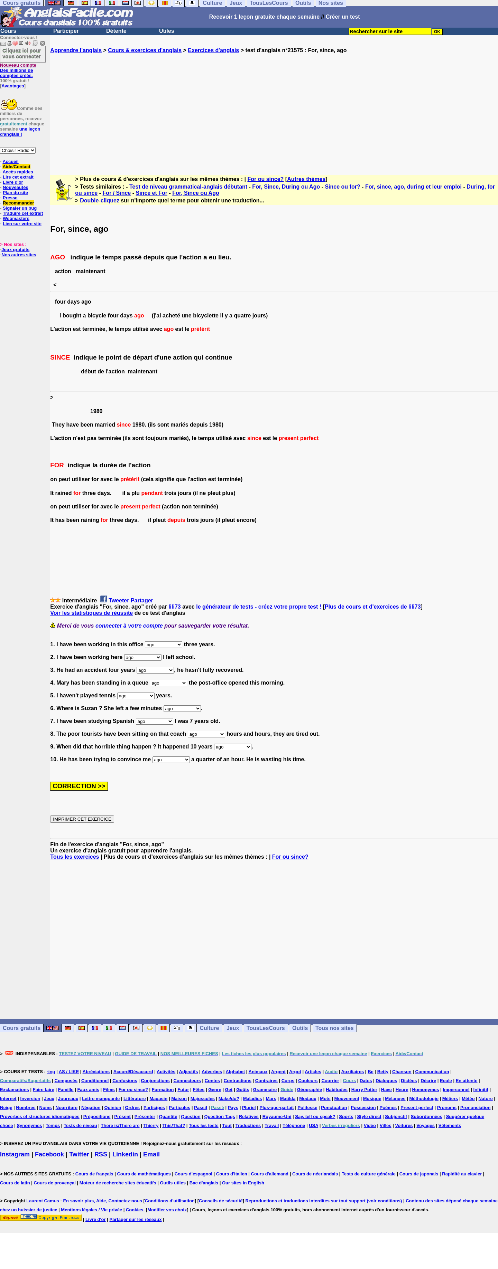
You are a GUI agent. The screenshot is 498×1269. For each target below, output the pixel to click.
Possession (363, 1107)
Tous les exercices (74, 857)
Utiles (166, 31)
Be (371, 1071)
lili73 (174, 607)
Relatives (249, 1116)
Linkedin (125, 1154)
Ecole (446, 1080)
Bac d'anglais (204, 1182)
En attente (467, 1080)
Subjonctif (396, 1116)
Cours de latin (15, 1182)
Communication (432, 1071)
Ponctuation (334, 1107)
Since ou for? (342, 187)
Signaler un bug (20, 208)
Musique (372, 1098)
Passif (200, 1107)
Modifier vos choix (167, 1209)
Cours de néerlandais (315, 1173)
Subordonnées (426, 1116)
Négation (91, 1107)
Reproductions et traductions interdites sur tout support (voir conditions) (323, 1200)
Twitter (79, 1154)
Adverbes (212, 1071)
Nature (486, 1098)
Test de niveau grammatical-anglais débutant (188, 187)
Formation (163, 1089)
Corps (288, 1080)
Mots (325, 1098)
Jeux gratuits (15, 249)
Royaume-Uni (277, 1116)
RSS (100, 1154)
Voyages (425, 1125)
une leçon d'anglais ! (20, 131)
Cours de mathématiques (143, 1173)
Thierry (150, 1125)
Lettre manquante (101, 1098)
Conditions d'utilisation (170, 1200)
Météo (468, 1098)
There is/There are (120, 1125)
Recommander (18, 203)
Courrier (330, 1080)
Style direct (369, 1116)
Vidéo (370, 1125)
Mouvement (346, 1098)
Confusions (124, 1080)
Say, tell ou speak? (315, 1116)
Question (190, 1116)
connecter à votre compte (129, 626)
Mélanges (395, 1098)
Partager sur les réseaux (135, 1219)
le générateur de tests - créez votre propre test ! (258, 607)
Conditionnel (95, 1080)
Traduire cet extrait (23, 213)
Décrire (428, 1080)
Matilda (288, 1098)
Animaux (258, 1071)
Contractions (237, 1080)
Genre (214, 1089)
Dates (366, 1080)
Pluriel (249, 1107)
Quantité (168, 1116)
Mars (271, 1098)
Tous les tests (204, 1125)
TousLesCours (266, 1028)
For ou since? (265, 179)
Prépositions (97, 1116)
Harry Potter (364, 1089)
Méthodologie (424, 1098)
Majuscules (203, 1098)
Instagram (15, 1154)
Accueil (10, 161)
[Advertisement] (274, 108)
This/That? (173, 1125)
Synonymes (29, 1125)
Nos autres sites (18, 254)
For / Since (116, 193)
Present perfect (416, 1107)
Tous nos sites (334, 1028)
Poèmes (388, 1107)
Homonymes (425, 1089)
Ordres (132, 1107)
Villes (385, 1125)
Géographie (309, 1089)
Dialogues (386, 1080)
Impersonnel (456, 1089)
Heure (402, 1089)
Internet (8, 1098)
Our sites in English (243, 1182)
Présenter (145, 1116)
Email (151, 1154)
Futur (183, 1089)
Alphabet (235, 1071)
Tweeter (119, 600)
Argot (295, 1071)
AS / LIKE (69, 1071)
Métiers (450, 1098)
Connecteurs (187, 1080)
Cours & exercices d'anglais (145, 50)
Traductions (248, 1125)
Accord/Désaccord (133, 1071)
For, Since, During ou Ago (286, 187)
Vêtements (450, 1125)
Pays (233, 1107)
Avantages (12, 85)
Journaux (68, 1098)
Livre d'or (13, 182)
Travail (272, 1125)
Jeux (233, 1028)
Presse (10, 197)
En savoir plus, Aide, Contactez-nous (102, 1200)
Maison (179, 1098)
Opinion (112, 1107)
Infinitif (480, 1089)
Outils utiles (173, 1182)
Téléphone (294, 1125)
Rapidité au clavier (462, 1173)
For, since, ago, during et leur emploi (413, 187)
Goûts (242, 1089)
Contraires (266, 1080)
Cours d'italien (231, 1173)
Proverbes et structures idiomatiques (40, 1116)
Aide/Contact (16, 166)
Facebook (49, 1154)
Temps (53, 1125)
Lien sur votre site (22, 223)
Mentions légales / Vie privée (91, 1209)
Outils (300, 1028)
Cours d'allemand (270, 1173)
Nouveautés (15, 187)
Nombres (25, 1107)
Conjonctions (155, 1080)
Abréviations (96, 1071)
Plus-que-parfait (277, 1107)
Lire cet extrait (18, 177)
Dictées (409, 1080)
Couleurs (307, 1080)
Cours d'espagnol (193, 1173)
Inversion (30, 1098)
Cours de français (94, 1173)
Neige (6, 1107)
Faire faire (43, 1089)
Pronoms (446, 1107)
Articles (313, 1071)
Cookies (135, 1209)
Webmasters (16, 218)
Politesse (307, 1107)
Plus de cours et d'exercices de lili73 (373, 607)
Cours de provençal (55, 1182)
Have (386, 1089)
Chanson (402, 1071)
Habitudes (337, 1089)
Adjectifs (188, 1071)
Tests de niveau (80, 1125)
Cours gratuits (21, 1028)
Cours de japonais (419, 1173)
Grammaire (265, 1089)
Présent (122, 1116)
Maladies (252, 1098)
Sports (346, 1116)
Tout (227, 1125)
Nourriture (67, 1107)
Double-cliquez (99, 200)
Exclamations (14, 1089)
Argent (278, 1071)
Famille (66, 1089)
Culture (209, 1028)
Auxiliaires (352, 1071)
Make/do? (229, 1098)
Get (229, 1089)
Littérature (134, 1098)
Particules (179, 1107)
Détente (116, 31)
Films (109, 1089)
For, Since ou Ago (195, 193)
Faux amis (88, 1089)
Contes (212, 1080)
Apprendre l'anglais (76, 50)
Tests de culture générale (369, 1173)
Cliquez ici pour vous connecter (21, 53)
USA (313, 1125)
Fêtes (198, 1089)
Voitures (404, 1125)
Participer (66, 31)
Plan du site (15, 192)
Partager (142, 600)
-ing (51, 1071)
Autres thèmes (306, 179)
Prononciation (475, 1107)
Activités (166, 1071)
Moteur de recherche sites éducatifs (118, 1182)
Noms (45, 1107)
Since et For (151, 193)
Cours (8, 31)
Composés (66, 1080)
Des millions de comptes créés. (18, 70)
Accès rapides (17, 171)
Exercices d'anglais (213, 50)
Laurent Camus (42, 1200)
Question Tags (219, 1116)
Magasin (158, 1098)
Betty (383, 1071)
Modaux (307, 1098)
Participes (154, 1107)
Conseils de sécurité (220, 1200)
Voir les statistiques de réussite (91, 613)
